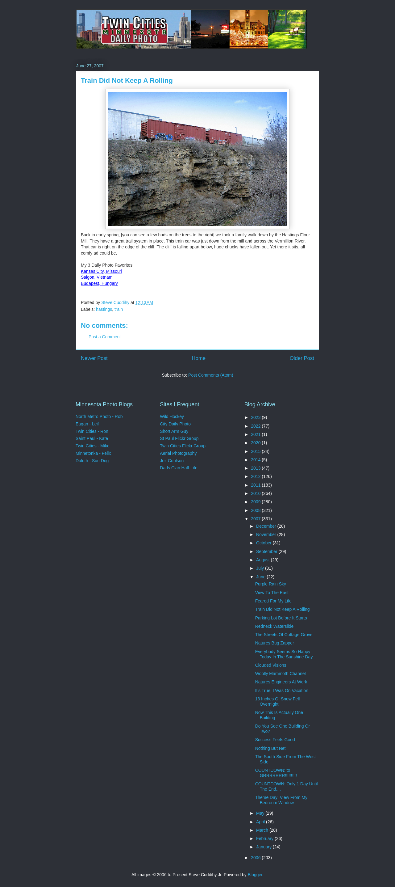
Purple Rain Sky (270, 583)
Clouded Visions (270, 665)
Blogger (255, 874)
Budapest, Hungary (99, 283)
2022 (256, 426)
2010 (256, 493)
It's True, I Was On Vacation (281, 690)
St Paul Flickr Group (179, 438)
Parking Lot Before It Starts (281, 617)
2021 (256, 434)
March (262, 830)
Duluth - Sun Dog (92, 460)
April (261, 821)
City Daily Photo (175, 423)
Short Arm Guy (174, 431)
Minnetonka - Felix (93, 453)
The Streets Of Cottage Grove (284, 634)
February (265, 838)
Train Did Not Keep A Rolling (282, 609)
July (260, 568)
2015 (256, 451)
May (260, 813)
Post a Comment (105, 336)
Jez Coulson (172, 460)
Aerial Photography (178, 453)
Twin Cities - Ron (92, 431)
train (118, 309)
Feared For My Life (273, 600)
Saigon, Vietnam (96, 277)
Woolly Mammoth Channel (280, 673)
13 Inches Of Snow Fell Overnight (277, 701)
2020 (256, 442)
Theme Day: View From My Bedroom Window (281, 800)
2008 (256, 510)
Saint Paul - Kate (92, 438)
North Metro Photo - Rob (99, 416)
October (264, 542)
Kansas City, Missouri (101, 271)
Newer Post (94, 358)
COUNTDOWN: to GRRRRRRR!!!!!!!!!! (276, 773)
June (261, 576)
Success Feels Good (275, 739)
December (266, 526)
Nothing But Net (270, 748)
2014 (256, 459)
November (266, 534)
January (264, 846)
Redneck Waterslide (274, 626)
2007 (256, 518)
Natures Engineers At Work (281, 681)
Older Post (302, 358)
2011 (256, 485)
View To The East (272, 592)
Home (199, 358)
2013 (256, 468)
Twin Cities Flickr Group (183, 445)
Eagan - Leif (87, 423)
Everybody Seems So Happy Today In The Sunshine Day (284, 654)
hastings (104, 309)
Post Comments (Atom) (210, 375)
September (267, 551)
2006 (256, 857)
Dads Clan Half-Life (178, 467)
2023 (256, 417)
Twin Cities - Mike (93, 445)
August (263, 559)
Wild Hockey (172, 416)
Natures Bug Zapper (274, 642)
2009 (256, 501)
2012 (256, 476)
